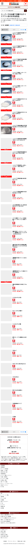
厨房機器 (3, 465)
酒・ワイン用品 (4, 481)
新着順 (7, 25)
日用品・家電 (3, 480)
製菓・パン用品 (4, 470)
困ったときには (4, 537)
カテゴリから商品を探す (14, 7)
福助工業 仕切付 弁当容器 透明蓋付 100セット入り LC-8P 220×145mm (20, 246)
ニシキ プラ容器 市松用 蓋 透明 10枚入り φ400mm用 (20, 59)
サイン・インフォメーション (7, 483)
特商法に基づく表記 (21, 541)
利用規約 (5, 541)
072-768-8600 (14, 442)
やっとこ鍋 (3, 498)
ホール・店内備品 (4, 468)
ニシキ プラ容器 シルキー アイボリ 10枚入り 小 (19, 86)
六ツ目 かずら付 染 (17, 297)
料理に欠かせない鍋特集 (6, 516)
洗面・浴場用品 (4, 477)
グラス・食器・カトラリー (6, 475)
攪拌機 (2, 496)
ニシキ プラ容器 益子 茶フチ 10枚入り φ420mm (20, 99)
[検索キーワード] (12, 10)
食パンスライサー (4, 501)
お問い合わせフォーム (14, 448)
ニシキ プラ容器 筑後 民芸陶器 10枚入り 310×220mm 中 (19, 139)
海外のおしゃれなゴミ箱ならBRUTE (8, 523)
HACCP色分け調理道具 (5, 521)
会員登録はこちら (21, 1)
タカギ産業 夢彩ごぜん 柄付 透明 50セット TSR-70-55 (19, 205)
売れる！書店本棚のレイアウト (7, 514)
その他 (2, 486)
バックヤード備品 (4, 478)
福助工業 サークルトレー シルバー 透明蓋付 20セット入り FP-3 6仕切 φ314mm (20, 233)
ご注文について (4, 529)
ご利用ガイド (14, 527)
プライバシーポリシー (12, 541)
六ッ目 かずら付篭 (17, 324)
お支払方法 (3, 532)
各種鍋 (2, 500)
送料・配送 (3, 531)
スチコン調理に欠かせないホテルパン (8, 518)
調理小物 (3, 506)
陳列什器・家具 (4, 472)
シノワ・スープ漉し (5, 495)
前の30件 (5, 29)
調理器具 (3, 467)
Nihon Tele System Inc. (14, 543)
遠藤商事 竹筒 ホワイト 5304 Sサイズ (20, 258)
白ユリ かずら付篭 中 (17, 311)
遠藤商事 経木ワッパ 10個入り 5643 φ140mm (20, 271)
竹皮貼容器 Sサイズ (17, 403)
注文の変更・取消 (4, 536)
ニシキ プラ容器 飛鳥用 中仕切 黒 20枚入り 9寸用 (19, 192)
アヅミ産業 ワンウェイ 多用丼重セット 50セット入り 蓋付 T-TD (20, 219)
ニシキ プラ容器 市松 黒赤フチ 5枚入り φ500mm (19, 33)
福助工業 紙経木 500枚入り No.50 (20, 285)
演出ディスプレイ (4, 485)
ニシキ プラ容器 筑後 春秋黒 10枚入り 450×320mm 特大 (20, 152)
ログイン (2, 1)
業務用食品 (3, 473)
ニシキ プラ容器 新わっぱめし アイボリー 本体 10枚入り (19, 165)
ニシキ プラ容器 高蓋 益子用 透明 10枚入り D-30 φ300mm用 (20, 126)
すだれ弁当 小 (16, 377)
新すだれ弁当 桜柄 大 (17, 390)
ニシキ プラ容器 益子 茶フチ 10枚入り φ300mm (20, 112)
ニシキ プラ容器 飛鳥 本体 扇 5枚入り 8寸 (19, 179)
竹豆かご (15, 350)
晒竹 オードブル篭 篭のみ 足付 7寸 (19, 337)
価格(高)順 (18, 25)
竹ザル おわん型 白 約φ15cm (19, 363)
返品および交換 (4, 534)
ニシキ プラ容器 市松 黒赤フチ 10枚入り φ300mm (19, 46)
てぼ (2, 503)
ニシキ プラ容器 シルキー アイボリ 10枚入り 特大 (19, 73)
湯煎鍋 (2, 508)
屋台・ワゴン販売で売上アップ (7, 519)
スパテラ (3, 504)
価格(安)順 (12, 25)
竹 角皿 (14, 416)
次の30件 (23, 29)
